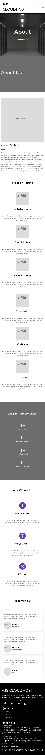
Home (19, 40)
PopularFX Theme (34, 750)
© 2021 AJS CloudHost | (13, 750)
